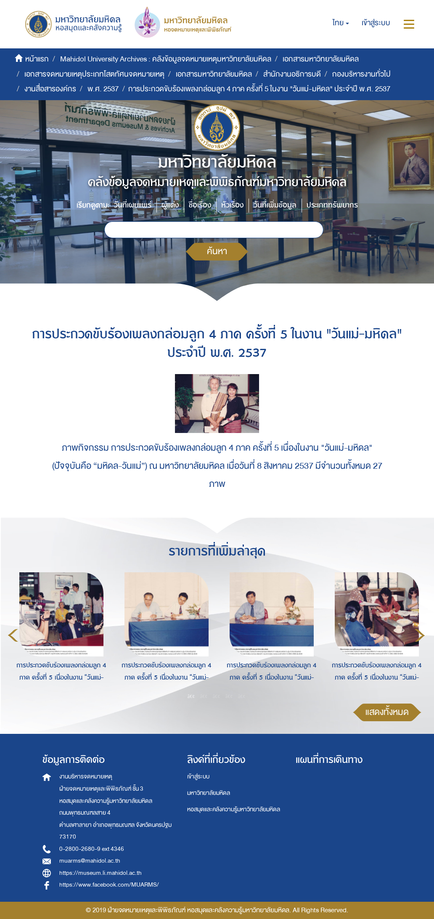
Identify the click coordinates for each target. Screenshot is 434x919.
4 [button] (229, 696)
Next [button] (419, 635)
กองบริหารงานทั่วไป (361, 74)
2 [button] (204, 696)
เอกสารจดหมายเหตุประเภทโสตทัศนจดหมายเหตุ (94, 74)
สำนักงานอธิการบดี (292, 74)
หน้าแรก (37, 59)
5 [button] (242, 696)
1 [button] (191, 696)
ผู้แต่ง (170, 205)
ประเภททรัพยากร (332, 205)
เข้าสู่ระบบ (198, 776)
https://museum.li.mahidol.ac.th (100, 873)
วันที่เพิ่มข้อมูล (275, 205)
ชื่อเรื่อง (200, 205)
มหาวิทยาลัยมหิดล (208, 793)
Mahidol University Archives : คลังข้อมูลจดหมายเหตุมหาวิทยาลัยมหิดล (165, 59)
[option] (59, 634)
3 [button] (216, 696)
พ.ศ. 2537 (103, 89)
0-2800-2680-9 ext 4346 (91, 849)
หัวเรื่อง (232, 205)
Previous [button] (13, 635)
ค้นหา (217, 251)
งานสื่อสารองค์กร (50, 89)
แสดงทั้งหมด (387, 712)
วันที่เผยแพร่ (132, 205)
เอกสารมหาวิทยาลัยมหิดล (321, 59)
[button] (340, 23)
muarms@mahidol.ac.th (89, 860)
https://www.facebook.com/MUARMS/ (109, 884)
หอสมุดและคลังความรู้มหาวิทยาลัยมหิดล (233, 809)
